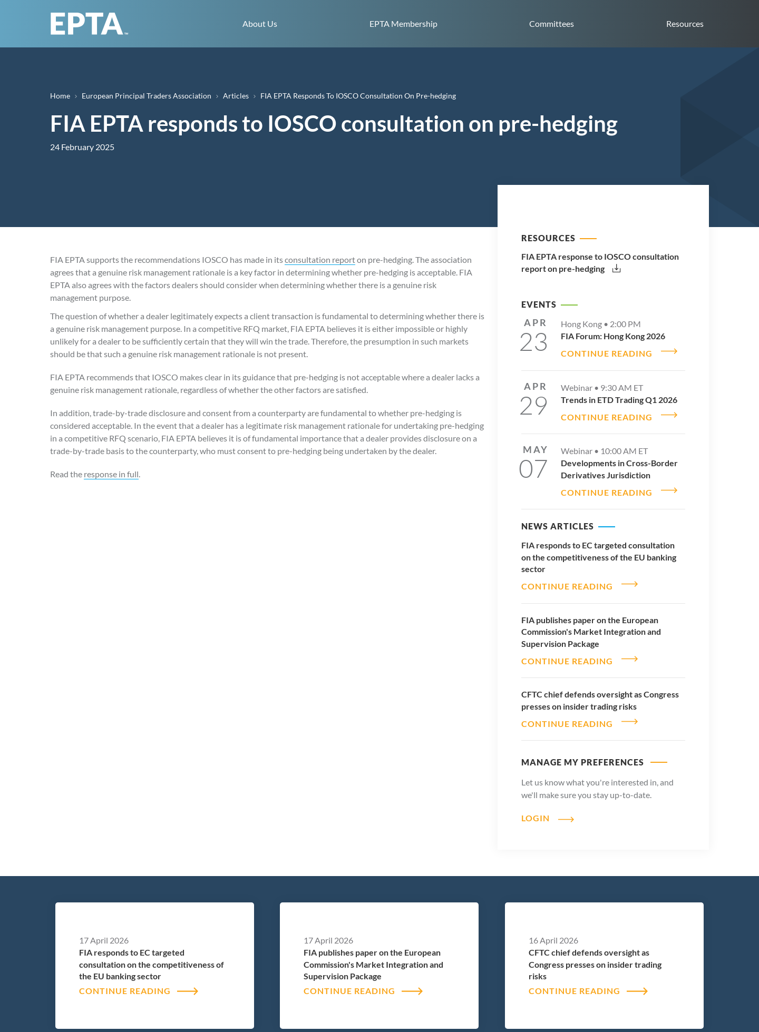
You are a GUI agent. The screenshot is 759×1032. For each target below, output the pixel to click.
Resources (685, 23)
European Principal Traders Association (146, 95)
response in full (111, 474)
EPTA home (89, 24)
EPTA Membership (403, 23)
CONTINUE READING (607, 350)
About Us (259, 23)
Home (60, 95)
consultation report (320, 259)
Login (535, 799)
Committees (551, 23)
